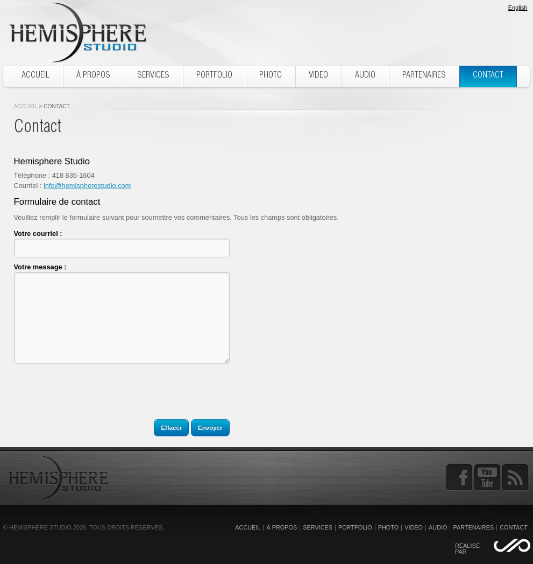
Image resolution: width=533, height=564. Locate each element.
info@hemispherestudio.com (87, 186)
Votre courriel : (38, 233)
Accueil (26, 106)
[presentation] (95, 396)
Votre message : (40, 267)
